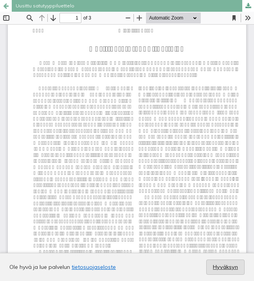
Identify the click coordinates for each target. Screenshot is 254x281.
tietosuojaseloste (94, 266)
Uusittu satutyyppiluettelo (45, 6)
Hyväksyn (225, 266)
